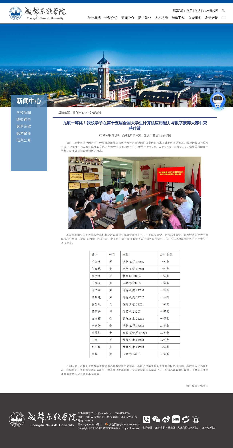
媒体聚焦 (23, 133)
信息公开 (23, 140)
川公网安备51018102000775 (122, 424)
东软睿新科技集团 (165, 427)
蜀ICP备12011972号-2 (90, 424)
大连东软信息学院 (187, 427)
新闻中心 (78, 112)
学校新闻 (23, 112)
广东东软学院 (207, 427)
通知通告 (23, 119)
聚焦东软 (23, 126)
